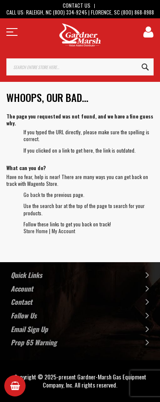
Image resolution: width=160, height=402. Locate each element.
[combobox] (80, 66)
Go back (31, 194)
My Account (63, 230)
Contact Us (76, 5)
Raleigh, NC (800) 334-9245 (56, 12)
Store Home (35, 230)
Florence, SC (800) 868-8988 (122, 12)
